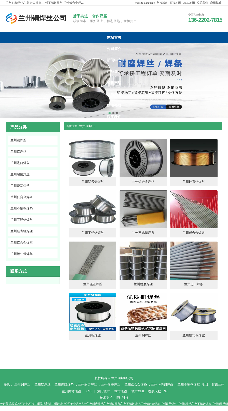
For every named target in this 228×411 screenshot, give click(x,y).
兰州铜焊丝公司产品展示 (114, 71)
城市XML (138, 391)
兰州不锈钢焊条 (162, 384)
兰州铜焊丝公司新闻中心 (114, 60)
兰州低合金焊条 (136, 384)
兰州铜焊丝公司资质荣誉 (114, 94)
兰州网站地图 (71, 391)
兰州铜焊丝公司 (88, 126)
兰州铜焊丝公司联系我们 (114, 117)
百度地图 (175, 2)
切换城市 (162, 2)
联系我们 (202, 2)
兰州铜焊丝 (22, 384)
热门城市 (103, 391)
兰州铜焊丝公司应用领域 (114, 106)
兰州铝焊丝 (42, 384)
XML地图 (189, 2)
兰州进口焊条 (64, 384)
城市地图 (120, 391)
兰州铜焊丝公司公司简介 (114, 49)
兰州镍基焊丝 (110, 384)
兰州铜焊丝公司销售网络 (114, 83)
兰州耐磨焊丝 (87, 384)
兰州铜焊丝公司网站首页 (114, 37)
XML (89, 391)
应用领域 (215, 2)
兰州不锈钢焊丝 (189, 384)
